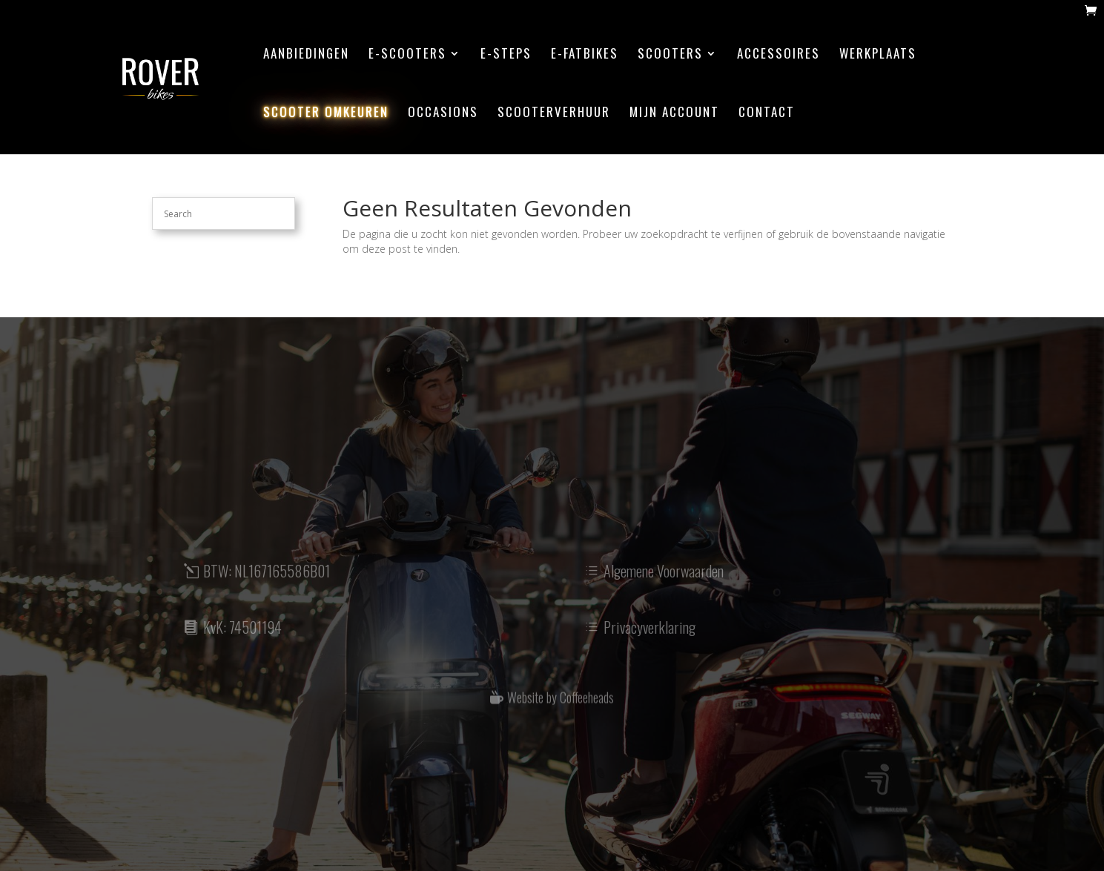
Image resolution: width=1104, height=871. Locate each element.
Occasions (443, 114)
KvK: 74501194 (242, 635)
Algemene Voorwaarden (664, 580)
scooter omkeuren (326, 114)
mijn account (674, 114)
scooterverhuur (554, 114)
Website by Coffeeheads (560, 705)
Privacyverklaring (649, 635)
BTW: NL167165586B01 (266, 580)
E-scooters (407, 55)
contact (766, 114)
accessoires (778, 55)
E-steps (506, 55)
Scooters (670, 55)
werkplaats (877, 55)
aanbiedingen (306, 55)
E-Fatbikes (584, 55)
